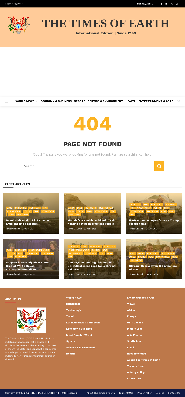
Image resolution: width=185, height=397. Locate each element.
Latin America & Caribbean (83, 322)
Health (130, 101)
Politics (27, 211)
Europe (141, 253)
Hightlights (20, 208)
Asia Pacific (135, 204)
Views (11, 214)
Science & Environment (105, 101)
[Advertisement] (92, 71)
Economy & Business (56, 101)
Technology (73, 310)
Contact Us (134, 378)
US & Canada (152, 211)
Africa (71, 208)
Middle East (34, 208)
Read (36, 211)
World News (24, 101)
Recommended (101, 211)
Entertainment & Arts (156, 101)
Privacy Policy (136, 372)
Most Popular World (141, 208)
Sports (79, 101)
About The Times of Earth (143, 359)
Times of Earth (13, 228)
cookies (160, 393)
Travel (70, 316)
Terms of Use (135, 366)
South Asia (134, 341)
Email (9, 208)
